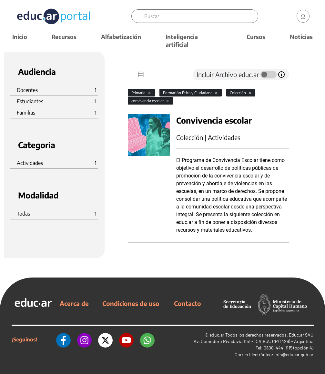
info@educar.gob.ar (293, 354)
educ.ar (216, 335)
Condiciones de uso (130, 303)
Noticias (301, 36)
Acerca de (74, 303)
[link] (303, 16)
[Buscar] (201, 16)
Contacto (187, 303)
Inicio (19, 36)
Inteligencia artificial (182, 40)
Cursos (256, 36)
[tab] (140, 74)
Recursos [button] (64, 36)
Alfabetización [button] (121, 36)
